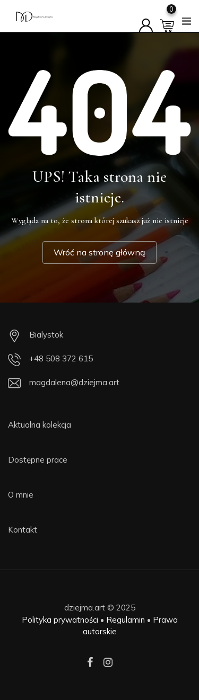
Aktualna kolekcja (39, 425)
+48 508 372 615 (61, 358)
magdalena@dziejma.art (74, 382)
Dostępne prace (37, 460)
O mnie (20, 495)
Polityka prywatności (60, 620)
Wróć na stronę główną (99, 252)
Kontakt (22, 530)
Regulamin (125, 620)
